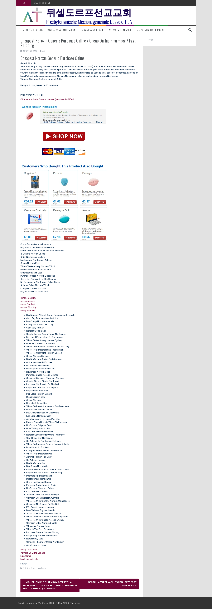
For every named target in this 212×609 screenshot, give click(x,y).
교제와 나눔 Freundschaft (151, 30)
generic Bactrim (28, 298)
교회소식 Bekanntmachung (34, 568)
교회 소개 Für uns (33, 30)
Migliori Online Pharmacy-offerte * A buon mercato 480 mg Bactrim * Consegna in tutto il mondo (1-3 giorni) (50, 585)
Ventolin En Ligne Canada (32, 553)
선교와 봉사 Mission (120, 30)
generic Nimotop (28, 307)
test (43, 51)
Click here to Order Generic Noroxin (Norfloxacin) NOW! (47, 99)
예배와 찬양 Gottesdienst (62, 30)
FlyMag (59, 603)
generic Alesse (27, 301)
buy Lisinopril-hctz (29, 559)
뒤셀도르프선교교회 (89, 12)
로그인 (151, 40)
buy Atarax (25, 556)
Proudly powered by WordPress (33, 603)
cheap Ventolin (27, 310)
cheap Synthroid (28, 304)
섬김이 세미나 (41, 3)
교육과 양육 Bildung (92, 30)
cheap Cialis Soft (28, 549)
